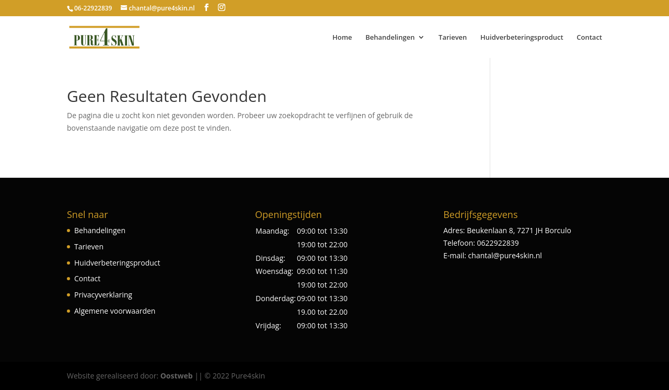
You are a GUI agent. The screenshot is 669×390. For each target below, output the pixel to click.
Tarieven (453, 37)
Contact (589, 37)
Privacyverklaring (103, 295)
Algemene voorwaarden (114, 311)
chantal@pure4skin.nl (505, 255)
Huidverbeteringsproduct (521, 37)
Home (342, 37)
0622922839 (498, 243)
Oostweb (176, 376)
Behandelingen (389, 37)
